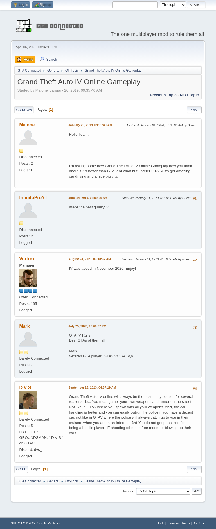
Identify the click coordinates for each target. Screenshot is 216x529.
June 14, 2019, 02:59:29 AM (87, 197)
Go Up (21, 469)
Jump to (128, 491)
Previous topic (163, 95)
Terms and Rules (178, 523)
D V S (25, 387)
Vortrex (27, 258)
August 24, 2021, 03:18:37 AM (89, 259)
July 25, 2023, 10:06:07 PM (87, 326)
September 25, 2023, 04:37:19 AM (92, 387)
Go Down (24, 110)
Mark (24, 326)
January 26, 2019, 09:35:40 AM (90, 125)
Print (194, 110)
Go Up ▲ (199, 523)
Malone (27, 124)
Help (161, 523)
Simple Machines (48, 523)
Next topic (189, 95)
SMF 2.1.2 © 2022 (23, 523)
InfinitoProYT (33, 197)
